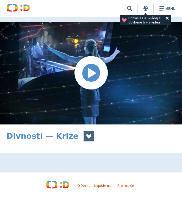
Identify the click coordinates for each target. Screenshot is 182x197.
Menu (166, 8)
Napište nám (104, 185)
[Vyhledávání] (129, 8)
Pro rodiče (125, 185)
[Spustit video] (91, 73)
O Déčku (83, 185)
